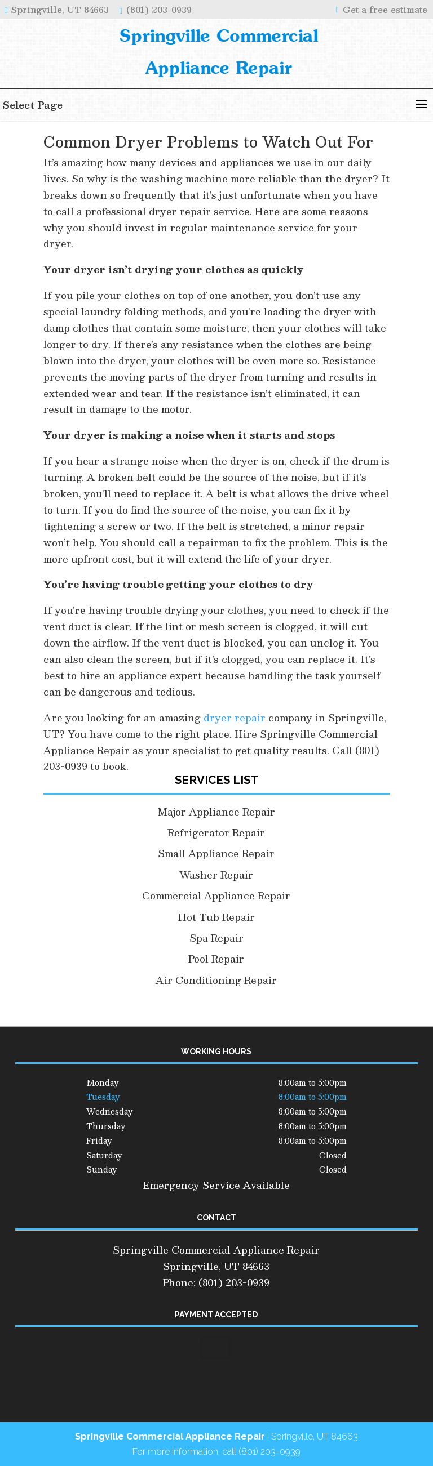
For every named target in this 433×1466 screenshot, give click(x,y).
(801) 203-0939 (157, 9)
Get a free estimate (383, 9)
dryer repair (235, 717)
